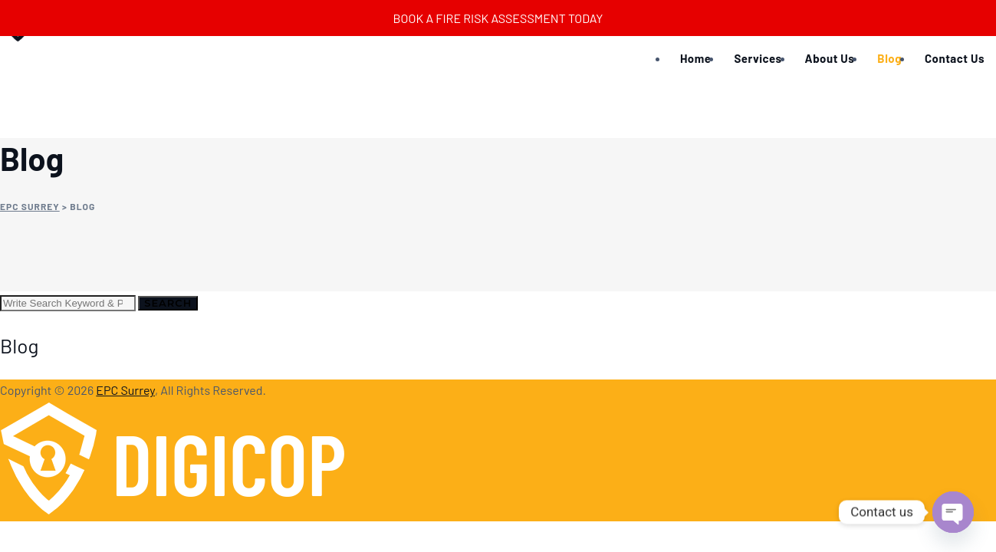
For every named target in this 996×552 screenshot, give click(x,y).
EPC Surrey (125, 390)
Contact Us (954, 58)
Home (695, 58)
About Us (830, 58)
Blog (889, 58)
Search (168, 303)
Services (757, 58)
